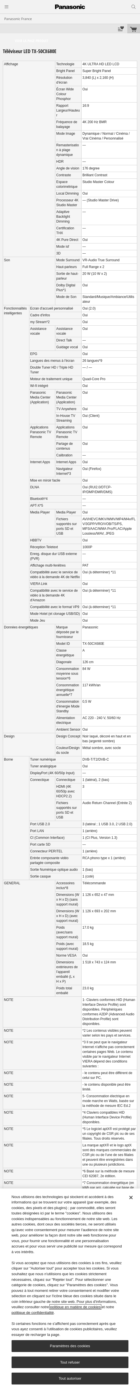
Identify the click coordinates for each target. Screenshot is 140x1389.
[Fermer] (131, 1197)
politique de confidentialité (33, 1312)
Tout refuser (70, 1362)
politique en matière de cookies (75, 1307)
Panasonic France (18, 18)
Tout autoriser (70, 1378)
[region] (70, 1288)
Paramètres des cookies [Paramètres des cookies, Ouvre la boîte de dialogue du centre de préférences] (70, 1346)
